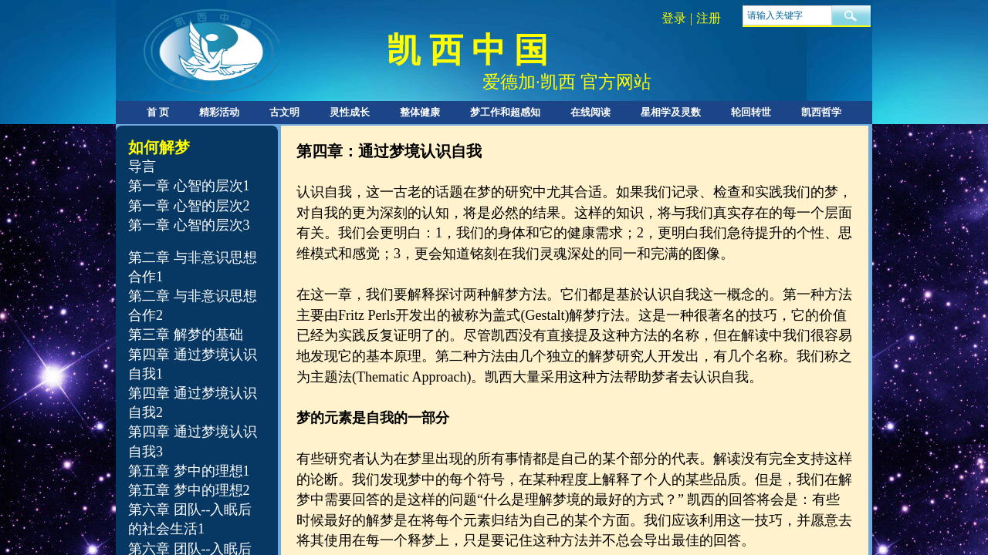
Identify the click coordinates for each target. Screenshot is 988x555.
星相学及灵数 (671, 112)
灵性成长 (350, 112)
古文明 (284, 112)
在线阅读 (590, 112)
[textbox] (787, 15)
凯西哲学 (821, 112)
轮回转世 (751, 112)
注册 (708, 18)
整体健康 (420, 112)
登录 (673, 18)
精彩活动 (219, 112)
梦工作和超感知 (505, 112)
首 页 (158, 112)
